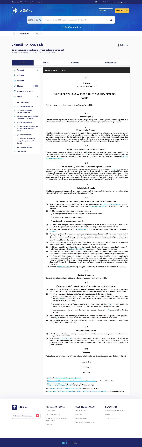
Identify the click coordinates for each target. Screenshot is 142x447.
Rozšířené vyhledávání (71, 27)
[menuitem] (106, 10)
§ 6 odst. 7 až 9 (64, 338)
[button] (23, 62)
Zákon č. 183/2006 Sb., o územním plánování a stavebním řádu (66, 381)
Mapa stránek (50, 424)
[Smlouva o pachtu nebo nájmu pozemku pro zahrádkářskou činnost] (26, 128)
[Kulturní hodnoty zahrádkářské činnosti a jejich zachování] (26, 117)
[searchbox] (75, 20)
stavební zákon (91, 381)
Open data (78, 414)
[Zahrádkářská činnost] (26, 106)
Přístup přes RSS (80, 410)
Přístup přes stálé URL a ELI (84, 422)
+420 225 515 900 (111, 418)
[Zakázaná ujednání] (26, 135)
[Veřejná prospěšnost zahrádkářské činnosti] (26, 111)
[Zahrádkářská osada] (26, 122)
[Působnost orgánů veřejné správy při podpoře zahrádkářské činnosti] (26, 141)
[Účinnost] (26, 151)
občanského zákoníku (54, 158)
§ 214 (49, 378)
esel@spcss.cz (110, 414)
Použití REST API (81, 418)
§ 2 (114, 170)
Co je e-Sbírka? (50, 410)
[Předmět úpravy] (26, 102)
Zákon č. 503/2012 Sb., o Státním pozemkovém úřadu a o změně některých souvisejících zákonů (76, 391)
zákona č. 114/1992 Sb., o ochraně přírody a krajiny (65, 388)
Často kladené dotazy (53, 414)
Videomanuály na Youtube (26, 416)
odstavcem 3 (83, 229)
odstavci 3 (53, 231)
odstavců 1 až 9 (64, 267)
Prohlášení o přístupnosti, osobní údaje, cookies (56, 419)
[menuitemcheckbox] (26, 86)
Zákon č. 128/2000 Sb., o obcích (57, 384)
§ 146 (125, 156)
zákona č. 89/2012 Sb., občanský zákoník (68, 378)
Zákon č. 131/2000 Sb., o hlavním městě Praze (61, 385)
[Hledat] (111, 20)
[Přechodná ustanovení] (26, 147)
